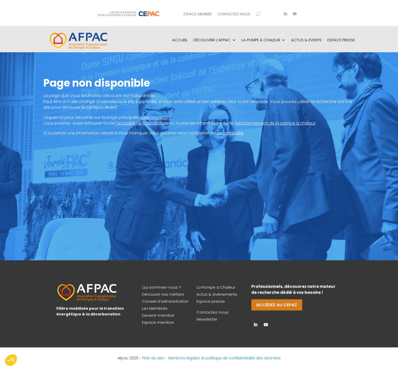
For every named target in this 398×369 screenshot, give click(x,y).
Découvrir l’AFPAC (212, 40)
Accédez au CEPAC (277, 305)
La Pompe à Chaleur (216, 287)
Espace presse (211, 301)
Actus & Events (306, 40)
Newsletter (207, 319)
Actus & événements (217, 294)
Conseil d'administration (165, 301)
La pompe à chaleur (260, 40)
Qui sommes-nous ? (161, 287)
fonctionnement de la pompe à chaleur (275, 123)
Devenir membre (158, 315)
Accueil (180, 40)
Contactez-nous (234, 14)
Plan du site (153, 358)
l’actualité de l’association (142, 123)
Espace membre (198, 14)
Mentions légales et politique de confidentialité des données (224, 358)
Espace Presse (341, 40)
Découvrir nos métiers (163, 294)
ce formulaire (230, 133)
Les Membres (154, 308)
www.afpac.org (155, 117)
